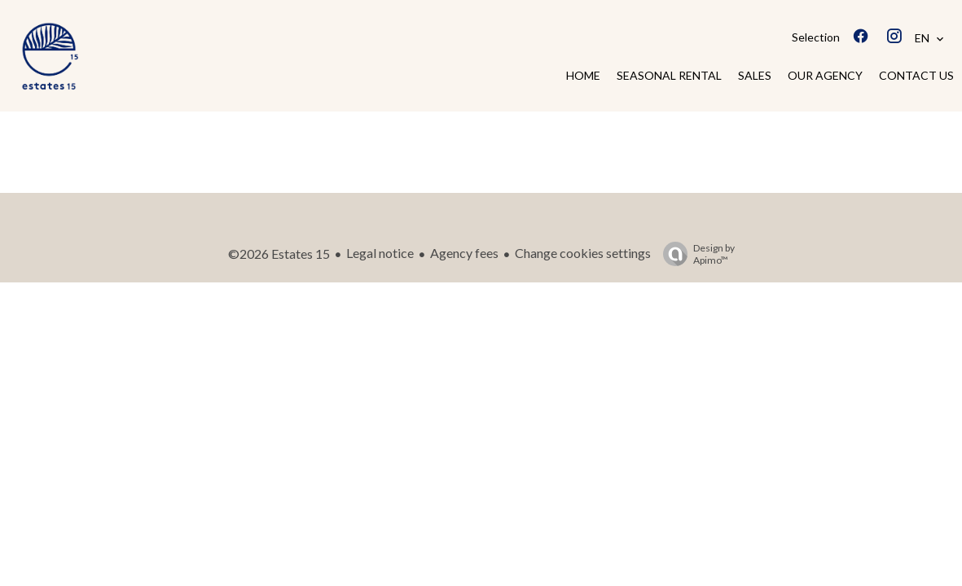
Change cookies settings (583, 252)
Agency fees (464, 252)
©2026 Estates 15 (279, 253)
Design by (695, 254)
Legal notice (380, 252)
